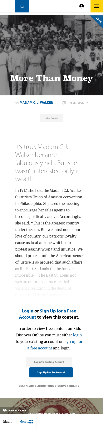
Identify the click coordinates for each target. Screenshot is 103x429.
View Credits (52, 118)
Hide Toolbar (14, 410)
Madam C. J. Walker (36, 102)
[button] (75, 102)
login (77, 335)
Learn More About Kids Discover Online (49, 386)
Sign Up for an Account (51, 372)
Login (27, 311)
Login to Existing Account (49, 362)
